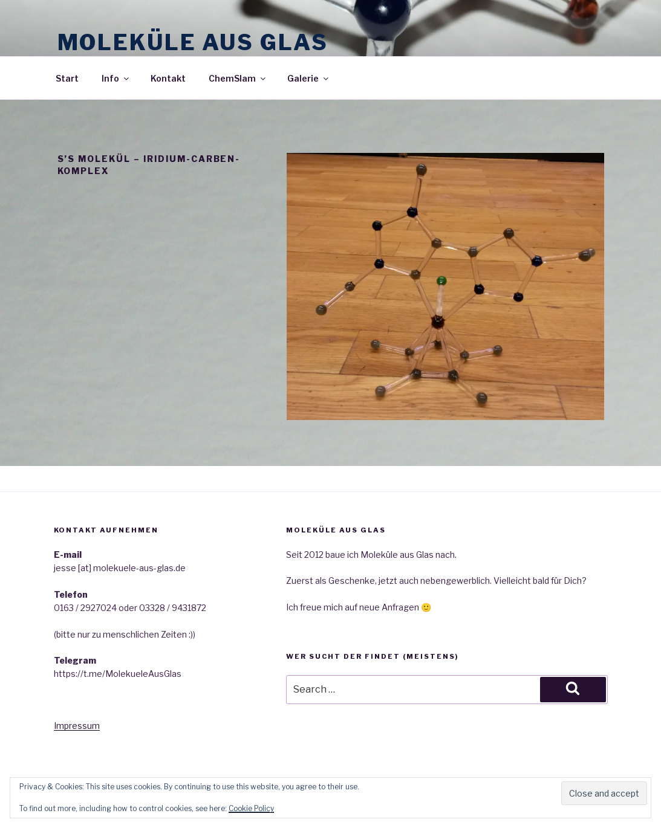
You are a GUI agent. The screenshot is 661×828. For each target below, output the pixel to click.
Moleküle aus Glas (192, 42)
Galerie (308, 78)
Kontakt (168, 78)
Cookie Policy (251, 808)
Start (67, 78)
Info (116, 78)
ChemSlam (238, 78)
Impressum (77, 725)
